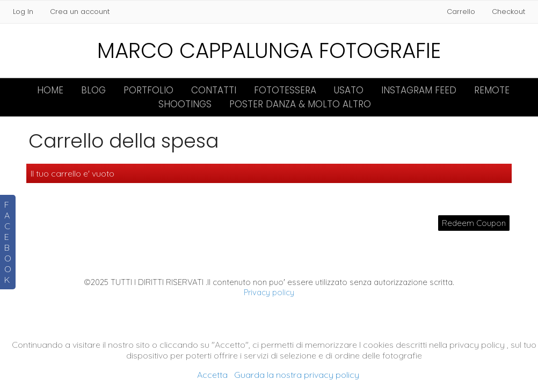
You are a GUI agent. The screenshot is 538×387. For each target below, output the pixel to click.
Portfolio (148, 90)
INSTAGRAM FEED (418, 90)
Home (50, 90)
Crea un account (80, 11)
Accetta (212, 374)
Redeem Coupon (474, 223)
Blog (93, 90)
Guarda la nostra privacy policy (296, 374)
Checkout (508, 11)
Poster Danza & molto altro (300, 104)
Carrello (462, 11)
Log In (23, 11)
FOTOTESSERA (285, 90)
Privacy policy (269, 292)
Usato (348, 90)
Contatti (213, 90)
